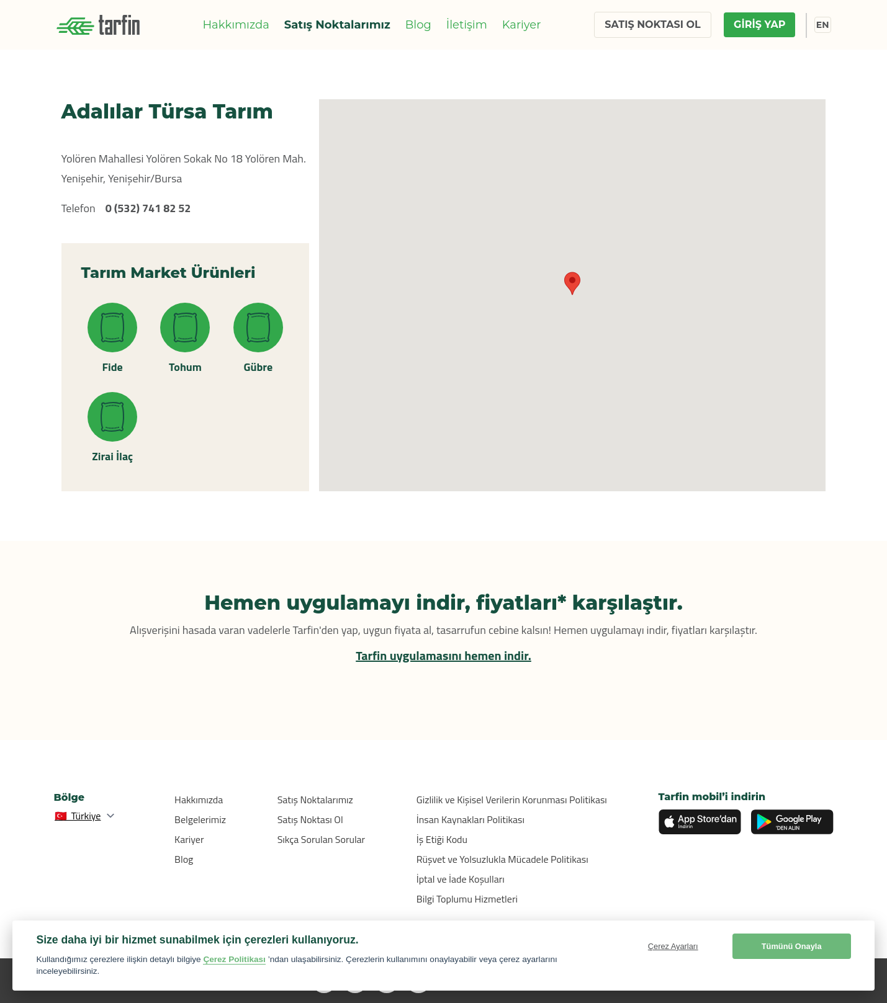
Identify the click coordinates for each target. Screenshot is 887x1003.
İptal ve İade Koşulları (460, 878)
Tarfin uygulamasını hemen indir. (443, 655)
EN (822, 24)
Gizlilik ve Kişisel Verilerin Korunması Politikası (511, 799)
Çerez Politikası (234, 959)
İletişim (466, 25)
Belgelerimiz (200, 819)
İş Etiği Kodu (441, 839)
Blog (418, 25)
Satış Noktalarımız (337, 25)
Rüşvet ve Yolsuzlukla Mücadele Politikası (502, 859)
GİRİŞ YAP (759, 24)
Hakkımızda (235, 25)
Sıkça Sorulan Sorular (321, 839)
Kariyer (521, 25)
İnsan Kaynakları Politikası (470, 819)
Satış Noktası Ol (310, 819)
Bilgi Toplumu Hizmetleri (467, 898)
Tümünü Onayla (792, 946)
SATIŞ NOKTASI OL (652, 24)
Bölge (69, 797)
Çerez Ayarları (673, 946)
